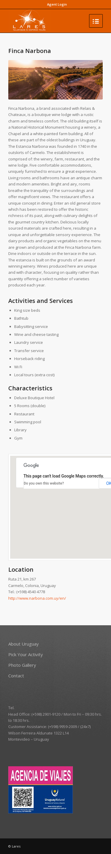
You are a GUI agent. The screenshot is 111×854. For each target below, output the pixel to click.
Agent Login (57, 4)
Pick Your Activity (25, 654)
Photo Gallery (22, 665)
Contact (16, 676)
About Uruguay (23, 644)
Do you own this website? (44, 483)
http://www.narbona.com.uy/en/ (37, 598)
